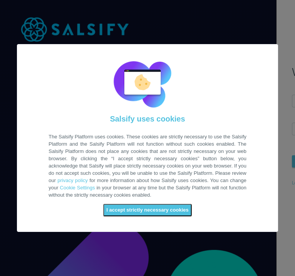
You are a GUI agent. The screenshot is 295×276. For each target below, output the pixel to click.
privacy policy (73, 180)
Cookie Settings (77, 188)
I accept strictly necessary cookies (147, 210)
